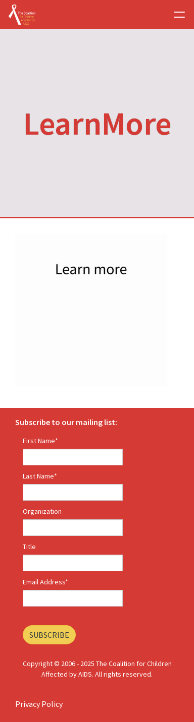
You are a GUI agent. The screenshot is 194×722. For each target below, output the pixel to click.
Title (29, 546)
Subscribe (49, 635)
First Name (40, 440)
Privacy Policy (39, 704)
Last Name (40, 475)
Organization (42, 511)
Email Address (45, 581)
